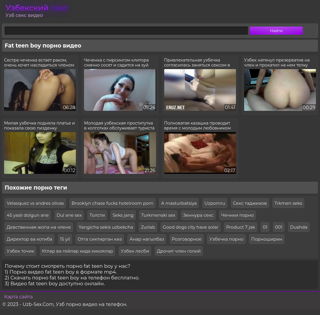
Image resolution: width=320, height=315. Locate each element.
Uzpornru (214, 203)
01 (265, 227)
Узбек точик (20, 251)
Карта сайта (18, 297)
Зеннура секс (198, 215)
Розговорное (187, 239)
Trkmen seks (288, 203)
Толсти (97, 215)
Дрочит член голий (179, 251)
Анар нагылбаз (147, 239)
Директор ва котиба (29, 239)
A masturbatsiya (179, 203)
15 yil (65, 239)
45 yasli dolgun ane (28, 215)
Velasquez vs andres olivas (35, 203)
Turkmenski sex (158, 215)
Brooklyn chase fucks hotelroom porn (112, 203)
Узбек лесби (135, 251)
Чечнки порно (237, 215)
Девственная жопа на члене (39, 227)
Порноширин (266, 239)
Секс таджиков (250, 203)
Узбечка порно (226, 239)
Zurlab (148, 227)
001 (278, 227)
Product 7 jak (240, 227)
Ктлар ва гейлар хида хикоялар (77, 251)
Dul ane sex (69, 215)
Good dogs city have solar (190, 227)
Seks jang (123, 215)
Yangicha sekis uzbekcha (106, 227)
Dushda (298, 227)
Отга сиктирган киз (100, 239)
